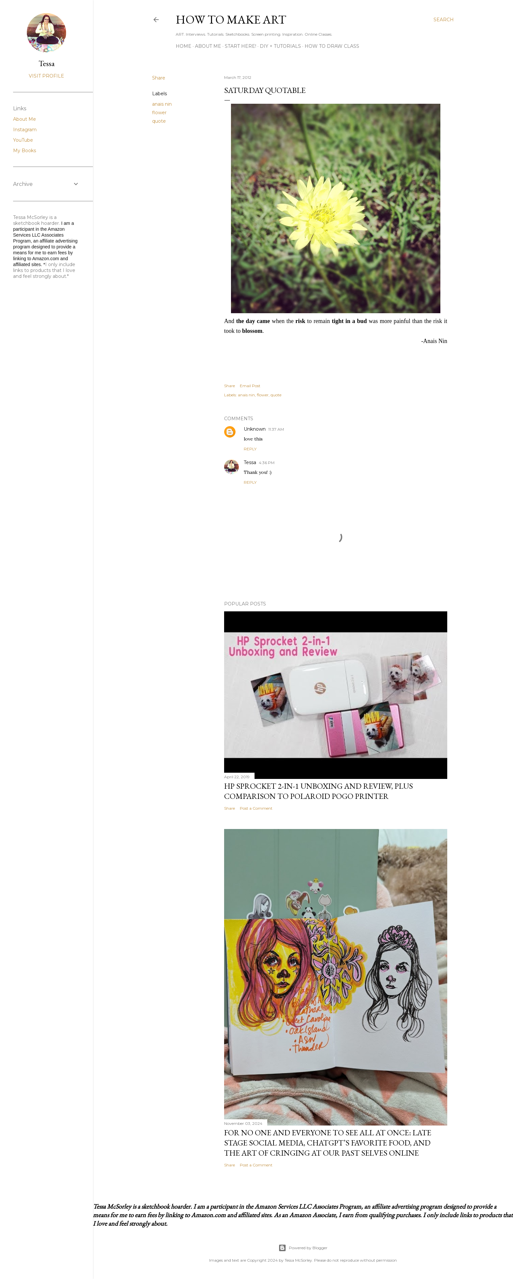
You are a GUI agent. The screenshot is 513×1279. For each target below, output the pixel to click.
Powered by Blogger (302, 1248)
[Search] (443, 19)
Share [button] (158, 78)
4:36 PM (266, 462)
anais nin (162, 104)
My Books (24, 150)
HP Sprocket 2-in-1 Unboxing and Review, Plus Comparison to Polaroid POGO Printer (318, 791)
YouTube (23, 140)
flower (159, 113)
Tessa (250, 462)
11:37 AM (276, 429)
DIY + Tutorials (280, 46)
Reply (250, 448)
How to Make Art (231, 19)
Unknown (255, 429)
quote (159, 121)
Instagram (25, 130)
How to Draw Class (332, 46)
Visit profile (46, 76)
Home (183, 46)
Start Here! (240, 46)
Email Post (250, 385)
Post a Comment (256, 808)
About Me (208, 46)
